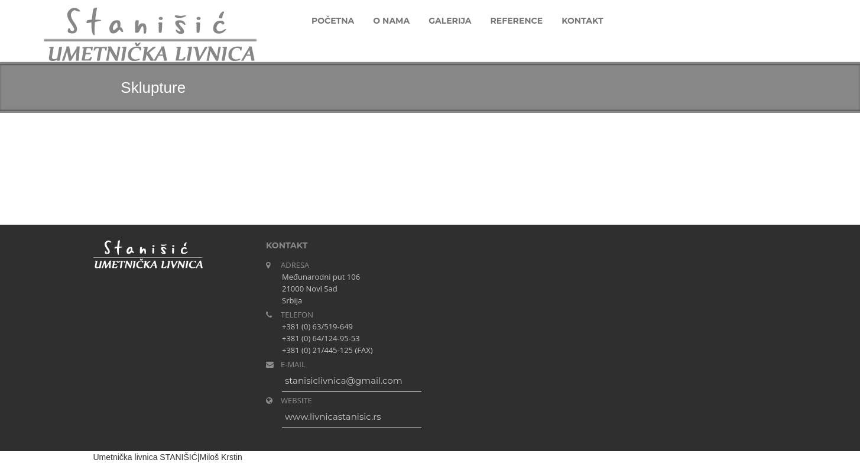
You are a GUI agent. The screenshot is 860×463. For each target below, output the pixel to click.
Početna (332, 20)
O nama (391, 20)
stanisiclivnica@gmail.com (344, 380)
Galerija (450, 20)
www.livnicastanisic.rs (333, 416)
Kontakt (582, 20)
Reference (517, 20)
